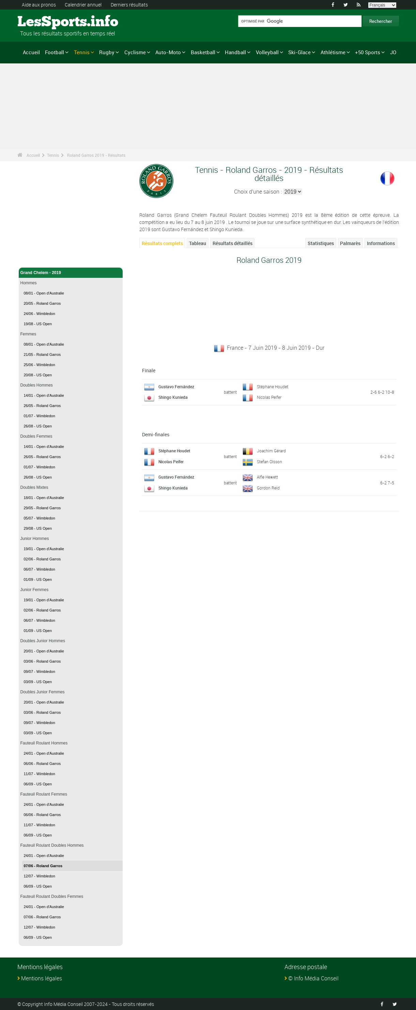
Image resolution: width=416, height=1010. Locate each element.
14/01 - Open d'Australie (44, 395)
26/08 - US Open (38, 426)
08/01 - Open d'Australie (44, 293)
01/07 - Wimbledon (39, 416)
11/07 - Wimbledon (39, 774)
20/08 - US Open (38, 375)
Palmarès (350, 243)
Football (54, 52)
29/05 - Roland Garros (42, 508)
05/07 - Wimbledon (39, 518)
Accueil (31, 52)
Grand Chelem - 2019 (71, 273)
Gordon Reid (268, 488)
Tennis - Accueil (35, 258)
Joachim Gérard (271, 450)
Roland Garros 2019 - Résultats (96, 155)
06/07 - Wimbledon (39, 569)
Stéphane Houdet (272, 386)
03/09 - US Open (38, 682)
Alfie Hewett (267, 477)
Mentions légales (41, 978)
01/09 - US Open (38, 579)
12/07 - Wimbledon (39, 876)
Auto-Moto (168, 52)
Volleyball (267, 52)
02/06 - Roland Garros (42, 559)
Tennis (82, 52)
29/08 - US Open (38, 528)
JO (393, 52)
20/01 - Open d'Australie (44, 651)
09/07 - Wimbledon (39, 671)
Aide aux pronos (39, 4)
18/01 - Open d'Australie (44, 498)
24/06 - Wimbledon (39, 314)
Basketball (203, 52)
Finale (148, 370)
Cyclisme (135, 52)
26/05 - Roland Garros (42, 406)
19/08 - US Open (38, 324)
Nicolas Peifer (269, 397)
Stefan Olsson (269, 461)
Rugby (106, 52)
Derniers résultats (129, 4)
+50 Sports (367, 52)
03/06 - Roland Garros (42, 661)
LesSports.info (43, 22)
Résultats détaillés (232, 243)
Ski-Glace (299, 52)
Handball (235, 52)
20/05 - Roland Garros (42, 303)
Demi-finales (155, 434)
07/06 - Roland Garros (43, 866)
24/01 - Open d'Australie (44, 753)
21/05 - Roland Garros (42, 354)
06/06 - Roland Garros (42, 764)
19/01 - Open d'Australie (44, 549)
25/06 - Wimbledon (39, 365)
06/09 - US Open (38, 784)
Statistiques (321, 243)
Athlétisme (333, 52)
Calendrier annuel (83, 4)
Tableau (197, 243)
